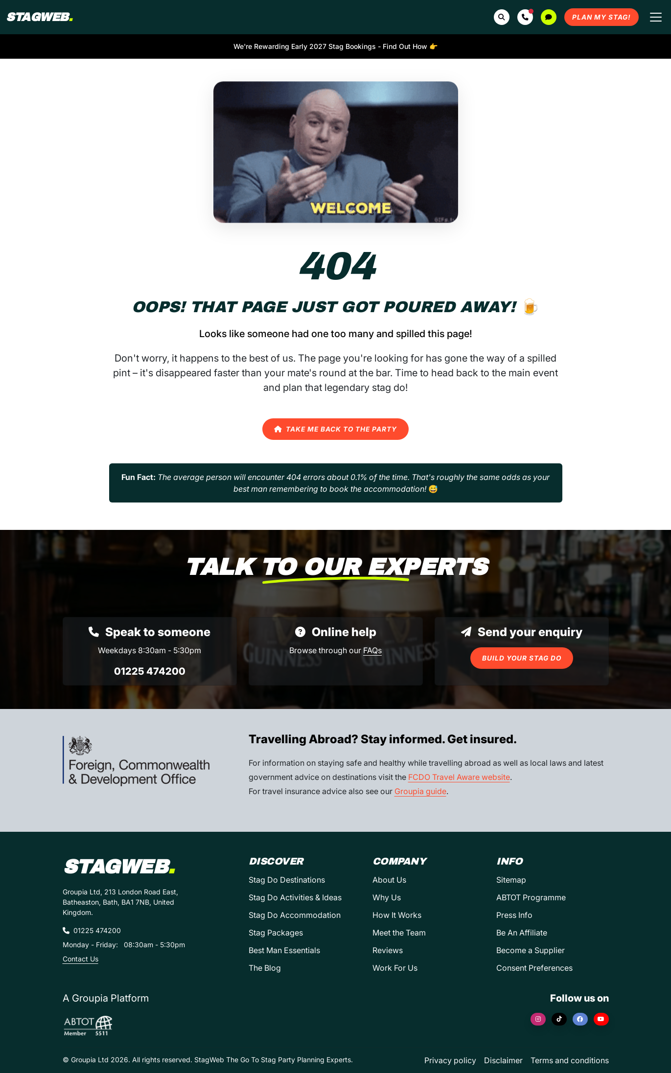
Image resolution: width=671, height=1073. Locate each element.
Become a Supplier (530, 950)
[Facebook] (580, 1019)
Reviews (387, 950)
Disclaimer (503, 1060)
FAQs (372, 650)
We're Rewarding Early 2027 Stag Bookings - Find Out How (335, 46)
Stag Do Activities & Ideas (295, 897)
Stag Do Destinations (287, 880)
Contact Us (80, 959)
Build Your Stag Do (521, 658)
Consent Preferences (534, 968)
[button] (525, 17)
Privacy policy (450, 1060)
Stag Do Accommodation (295, 915)
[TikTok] (559, 1019)
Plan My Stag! (601, 17)
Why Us (386, 897)
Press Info (514, 915)
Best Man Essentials (284, 950)
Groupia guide (420, 791)
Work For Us (394, 968)
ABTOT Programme (531, 897)
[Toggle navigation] (656, 17)
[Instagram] (538, 1019)
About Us (389, 880)
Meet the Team (399, 932)
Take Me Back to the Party (335, 429)
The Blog (265, 968)
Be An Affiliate (521, 932)
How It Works (396, 915)
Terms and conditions (570, 1060)
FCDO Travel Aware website (459, 777)
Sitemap (511, 880)
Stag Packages (276, 932)
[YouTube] (601, 1019)
